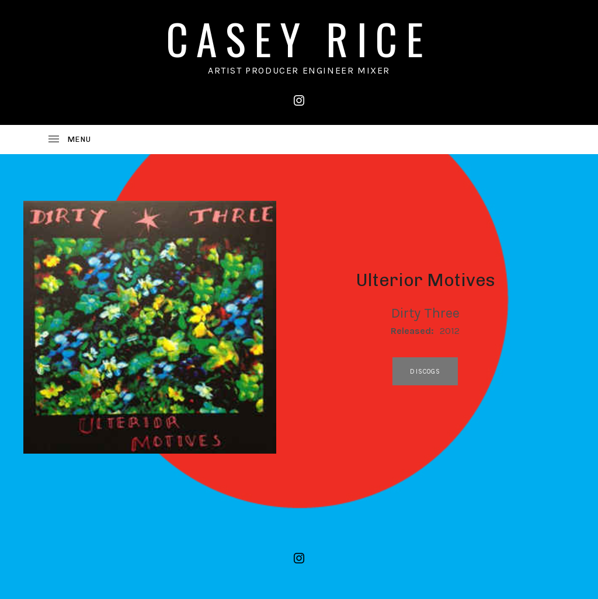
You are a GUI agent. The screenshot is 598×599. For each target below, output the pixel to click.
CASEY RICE (299, 38)
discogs (425, 371)
